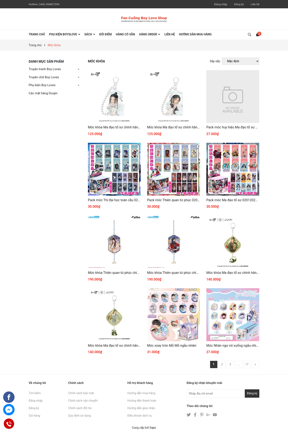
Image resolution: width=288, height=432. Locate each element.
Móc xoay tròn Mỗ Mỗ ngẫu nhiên (171, 346)
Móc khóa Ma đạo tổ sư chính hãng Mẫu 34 (173, 127)
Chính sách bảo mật (81, 393)
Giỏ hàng (34, 415)
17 (247, 364)
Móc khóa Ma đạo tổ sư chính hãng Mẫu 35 (114, 127)
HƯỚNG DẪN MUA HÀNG (195, 34)
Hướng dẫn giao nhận (141, 408)
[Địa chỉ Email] (223, 393)
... (238, 364)
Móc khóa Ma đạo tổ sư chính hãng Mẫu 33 (232, 273)
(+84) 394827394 (49, 4)
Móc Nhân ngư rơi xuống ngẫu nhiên (232, 346)
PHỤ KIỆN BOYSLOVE (63, 34)
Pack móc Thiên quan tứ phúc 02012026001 (173, 200)
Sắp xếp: (215, 61)
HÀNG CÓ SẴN (125, 34)
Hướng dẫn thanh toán (141, 400)
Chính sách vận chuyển (83, 400)
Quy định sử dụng (79, 415)
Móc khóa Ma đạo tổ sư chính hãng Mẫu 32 (114, 346)
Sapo (153, 427)
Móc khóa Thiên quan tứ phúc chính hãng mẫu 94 (173, 273)
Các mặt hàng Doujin (43, 93)
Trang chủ (37, 34)
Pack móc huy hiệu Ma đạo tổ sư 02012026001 (232, 127)
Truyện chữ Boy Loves (44, 77)
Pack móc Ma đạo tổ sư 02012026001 (232, 200)
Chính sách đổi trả (79, 408)
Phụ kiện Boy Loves (42, 85)
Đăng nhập (220, 4)
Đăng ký (239, 4)
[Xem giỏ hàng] (257, 34)
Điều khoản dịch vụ (139, 415)
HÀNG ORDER (148, 34)
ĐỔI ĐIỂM (105, 34)
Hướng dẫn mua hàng (141, 393)
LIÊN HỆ (169, 34)
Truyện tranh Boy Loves (45, 69)
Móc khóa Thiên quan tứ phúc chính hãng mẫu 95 (114, 273)
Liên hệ (255, 4)
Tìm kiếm (35, 393)
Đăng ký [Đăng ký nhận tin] (252, 393)
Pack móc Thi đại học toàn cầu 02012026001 (114, 200)
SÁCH (88, 34)
